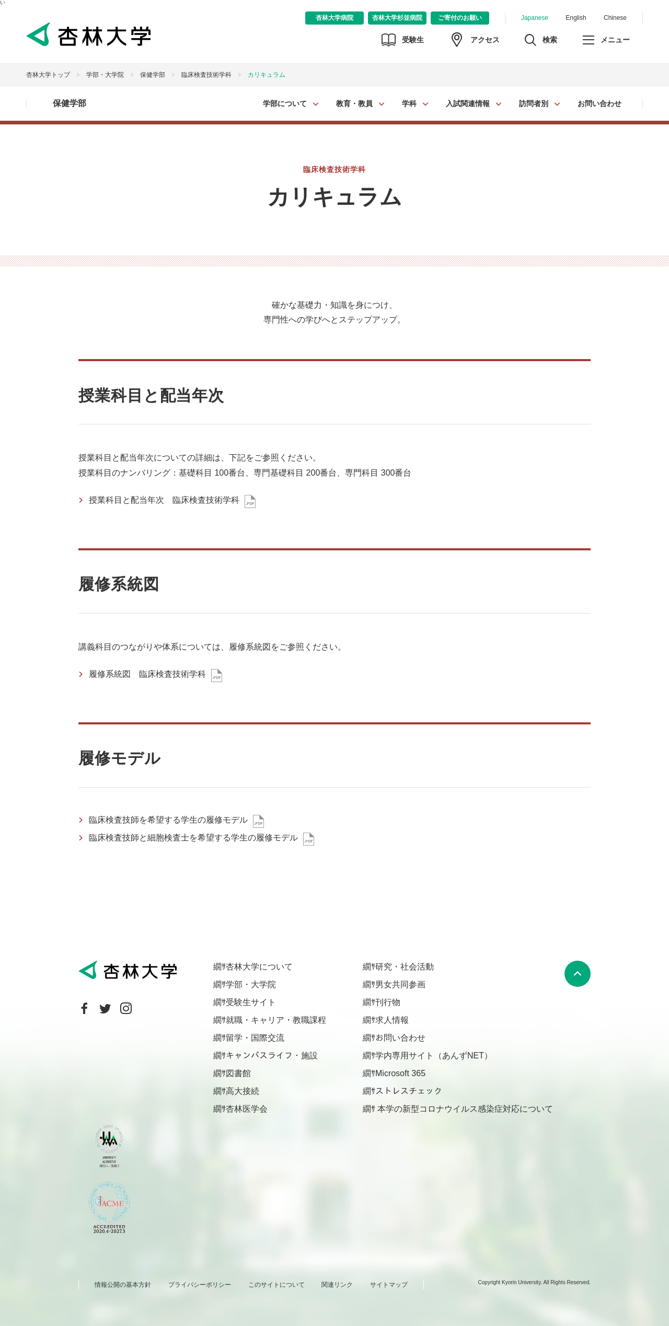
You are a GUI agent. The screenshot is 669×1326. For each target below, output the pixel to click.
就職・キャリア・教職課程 (276, 1020)
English (576, 17)
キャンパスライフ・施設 (272, 1055)
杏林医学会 (247, 1108)
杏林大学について (259, 966)
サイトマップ (389, 1284)
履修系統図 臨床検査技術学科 (147, 674)
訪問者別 (533, 103)
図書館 (238, 1073)
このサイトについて (276, 1284)
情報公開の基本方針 (123, 1284)
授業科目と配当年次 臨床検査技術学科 (164, 499)
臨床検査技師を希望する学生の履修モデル (168, 819)
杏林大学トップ (48, 74)
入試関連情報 (468, 103)
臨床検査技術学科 (206, 74)
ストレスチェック (408, 1091)
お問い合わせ (599, 103)
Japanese (534, 17)
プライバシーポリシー (199, 1284)
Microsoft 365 (400, 1073)
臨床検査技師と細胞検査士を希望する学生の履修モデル (193, 837)
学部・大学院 (105, 74)
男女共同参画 (400, 984)
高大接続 (242, 1091)
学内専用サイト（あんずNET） (433, 1055)
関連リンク (337, 1284)
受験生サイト (251, 1002)
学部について (285, 103)
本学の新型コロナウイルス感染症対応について (464, 1108)
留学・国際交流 (255, 1037)
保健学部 (152, 74)
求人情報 (392, 1020)
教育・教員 (354, 103)
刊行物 (387, 1002)
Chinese (615, 17)
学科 (409, 103)
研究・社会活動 (404, 966)
